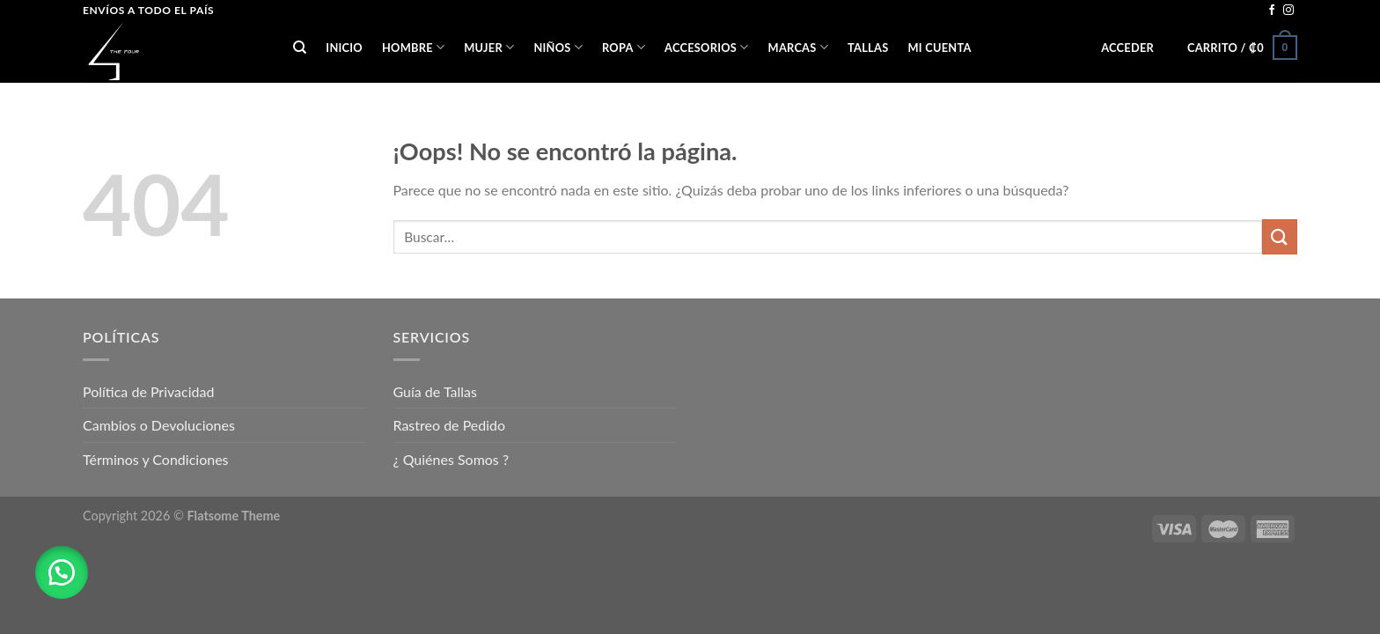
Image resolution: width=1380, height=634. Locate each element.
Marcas (798, 47)
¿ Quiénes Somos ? (451, 459)
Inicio (344, 48)
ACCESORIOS (706, 47)
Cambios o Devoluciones (159, 425)
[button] (61, 572)
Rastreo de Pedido (449, 425)
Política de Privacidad (148, 391)
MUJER (489, 47)
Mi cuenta (939, 48)
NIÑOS (558, 47)
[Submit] (1279, 236)
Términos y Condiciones (156, 459)
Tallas (868, 48)
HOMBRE (413, 47)
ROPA (623, 47)
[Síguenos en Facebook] (1271, 10)
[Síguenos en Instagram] (1288, 10)
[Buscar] (299, 47)
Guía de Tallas (435, 391)
